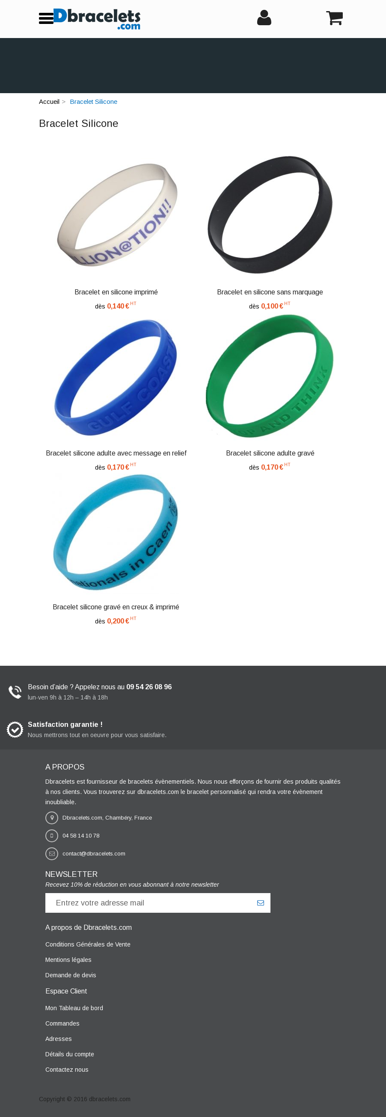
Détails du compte (69, 1054)
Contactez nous (67, 1069)
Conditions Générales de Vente (88, 944)
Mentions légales (68, 959)
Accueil (49, 101)
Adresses (58, 1038)
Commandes (62, 1023)
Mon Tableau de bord (74, 1008)
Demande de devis (70, 975)
